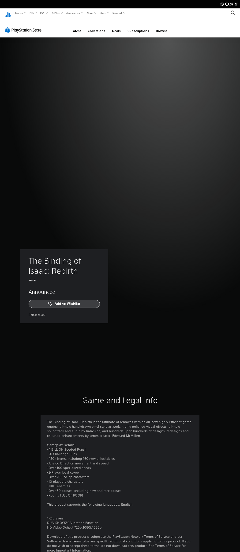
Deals (116, 26)
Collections (96, 26)
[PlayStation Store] (24, 25)
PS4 (42, 13)
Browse (162, 26)
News (90, 13)
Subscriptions (138, 26)
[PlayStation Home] (8, 13)
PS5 (31, 13)
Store (103, 13)
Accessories (73, 13)
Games (19, 13)
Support (117, 13)
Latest (76, 26)
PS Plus (55, 13)
